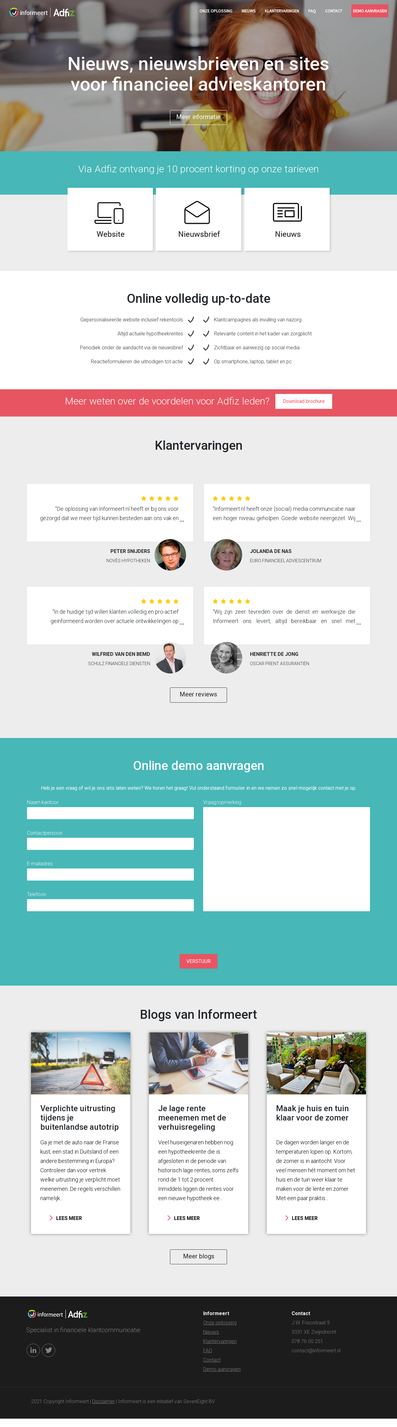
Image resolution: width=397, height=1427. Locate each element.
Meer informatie (199, 117)
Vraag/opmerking (222, 808)
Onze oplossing (215, 11)
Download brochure (304, 404)
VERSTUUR (198, 967)
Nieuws (249, 11)
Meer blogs (198, 1263)
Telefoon (36, 900)
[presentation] (198, 938)
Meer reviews (198, 698)
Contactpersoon (45, 838)
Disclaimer (103, 1410)
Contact (333, 11)
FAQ (312, 11)
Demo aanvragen (370, 11)
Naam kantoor (43, 808)
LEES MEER (66, 1223)
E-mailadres (40, 869)
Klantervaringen (282, 11)
